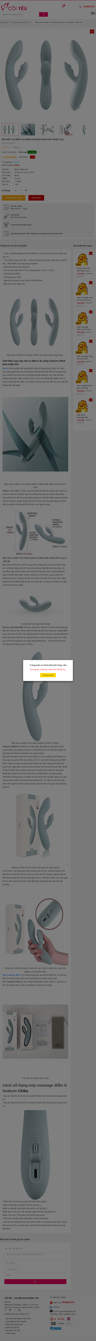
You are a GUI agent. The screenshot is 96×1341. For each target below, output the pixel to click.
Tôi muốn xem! (48, 675)
